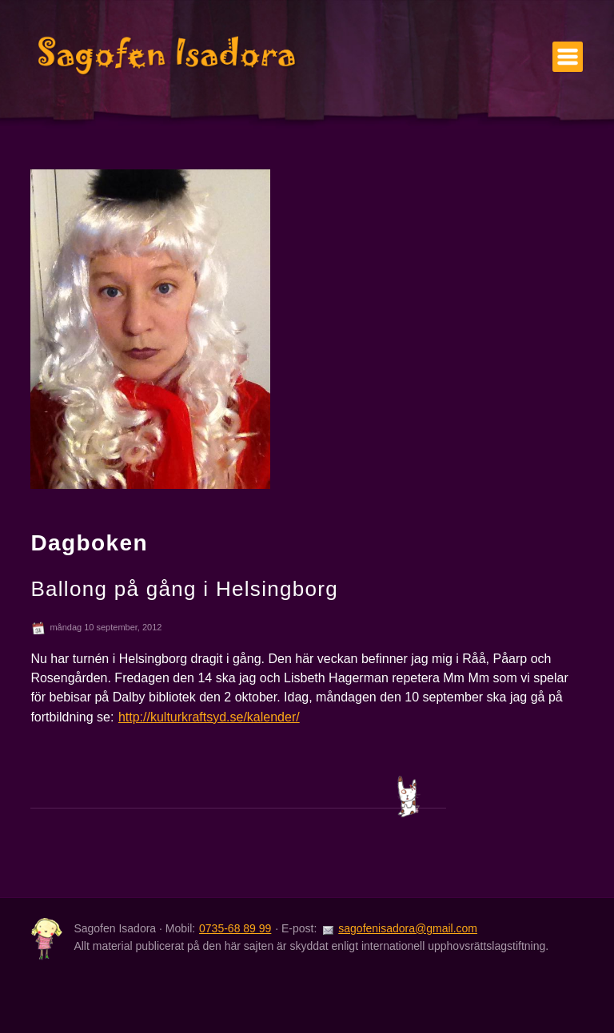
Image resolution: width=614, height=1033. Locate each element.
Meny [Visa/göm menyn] (568, 57)
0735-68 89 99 (235, 928)
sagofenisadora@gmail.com (407, 928)
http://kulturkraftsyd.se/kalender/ (209, 717)
